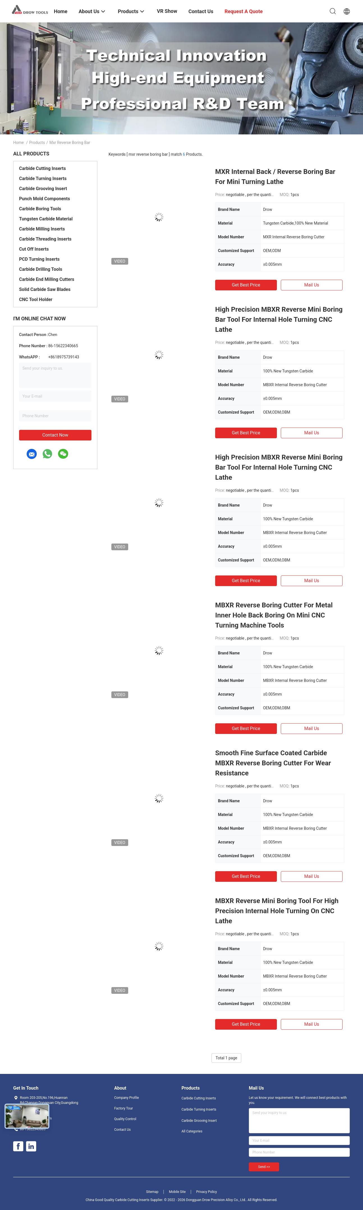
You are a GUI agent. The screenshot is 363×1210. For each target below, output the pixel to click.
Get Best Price (246, 285)
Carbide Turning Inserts (42, 178)
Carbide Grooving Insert (43, 188)
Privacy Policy (206, 1192)
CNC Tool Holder (35, 299)
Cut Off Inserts (34, 249)
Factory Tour (123, 1108)
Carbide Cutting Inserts (42, 168)
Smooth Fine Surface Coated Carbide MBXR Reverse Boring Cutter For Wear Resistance (273, 763)
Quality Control (125, 1119)
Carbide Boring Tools (40, 208)
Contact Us (122, 1130)
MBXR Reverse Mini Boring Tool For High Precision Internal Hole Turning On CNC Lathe (277, 911)
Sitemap (152, 1192)
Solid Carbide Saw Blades (44, 289)
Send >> (264, 1167)
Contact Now (55, 435)
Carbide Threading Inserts (45, 239)
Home (18, 142)
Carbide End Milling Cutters (46, 279)
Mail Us (311, 285)
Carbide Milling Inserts (42, 229)
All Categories (192, 1131)
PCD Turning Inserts (39, 259)
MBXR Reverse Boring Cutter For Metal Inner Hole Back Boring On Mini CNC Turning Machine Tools (274, 615)
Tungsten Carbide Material (46, 219)
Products (37, 142)
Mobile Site (177, 1192)
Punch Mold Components (44, 198)
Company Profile (126, 1098)
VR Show (167, 11)
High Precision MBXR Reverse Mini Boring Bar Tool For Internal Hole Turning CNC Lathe (279, 320)
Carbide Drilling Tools (40, 269)
